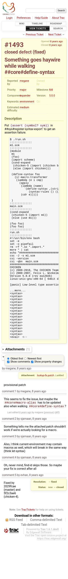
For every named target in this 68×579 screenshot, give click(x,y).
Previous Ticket (35, 34)
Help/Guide (41, 17)
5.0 (51, 89)
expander (25, 95)
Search (58, 28)
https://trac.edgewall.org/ (52, 577)
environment (27, 101)
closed (11, 52)
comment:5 (9, 513)
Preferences (24, 17)
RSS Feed (16, 558)
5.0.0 (52, 95)
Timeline (37, 23)
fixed (39, 52)
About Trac (58, 17)
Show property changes (48, 399)
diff (57, 451)
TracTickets (28, 548)
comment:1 (9, 429)
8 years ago (56, 41)
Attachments (17, 387)
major (23, 89)
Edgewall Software (40, 571)
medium (24, 107)
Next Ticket (54, 34)
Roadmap (56, 23)
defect (25, 52)
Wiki (21, 23)
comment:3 (9, 475)
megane (24, 80)
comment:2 (9, 457)
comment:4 (9, 496)
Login (9, 17)
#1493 (14, 45)
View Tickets (38, 28)
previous (48, 451)
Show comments (20, 399)
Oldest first (17, 396)
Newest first (35, 396)
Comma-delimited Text (46, 558)
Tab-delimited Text (34, 563)
